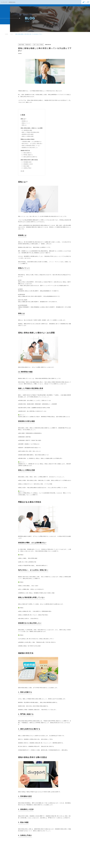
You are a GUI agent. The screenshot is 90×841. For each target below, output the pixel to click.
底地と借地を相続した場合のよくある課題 (32, 128)
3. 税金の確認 (25, 166)
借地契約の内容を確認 (27, 134)
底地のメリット (26, 123)
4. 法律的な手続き (27, 168)
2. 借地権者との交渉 (27, 164)
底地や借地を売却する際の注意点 (29, 159)
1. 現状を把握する (27, 152)
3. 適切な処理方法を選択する (29, 156)
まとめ (22, 171)
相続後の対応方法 (25, 150)
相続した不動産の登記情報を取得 (30, 132)
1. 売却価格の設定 (27, 162)
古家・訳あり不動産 (38, 44)
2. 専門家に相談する (27, 154)
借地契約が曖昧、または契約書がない (32, 141)
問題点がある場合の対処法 (27, 139)
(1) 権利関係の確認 (27, 130)
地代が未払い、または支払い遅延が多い (32, 143)
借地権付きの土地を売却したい (30, 147)
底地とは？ (23, 118)
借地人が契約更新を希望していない (31, 145)
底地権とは (25, 121)
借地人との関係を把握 (27, 136)
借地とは (24, 125)
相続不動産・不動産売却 (24, 44)
